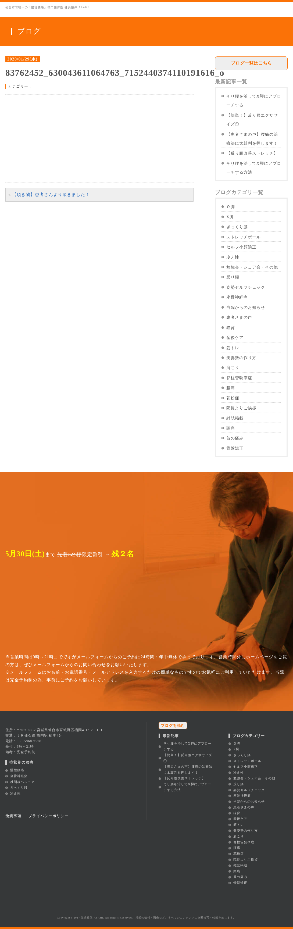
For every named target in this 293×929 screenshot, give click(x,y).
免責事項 (13, 816)
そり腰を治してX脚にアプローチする (253, 100)
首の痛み (235, 438)
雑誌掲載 (235, 418)
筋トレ (232, 347)
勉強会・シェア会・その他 (252, 267)
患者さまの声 (239, 317)
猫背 (230, 327)
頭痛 (230, 428)
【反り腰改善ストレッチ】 (252, 153)
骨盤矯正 (235, 448)
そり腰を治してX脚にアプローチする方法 (253, 167)
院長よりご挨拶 (241, 408)
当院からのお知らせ (245, 307)
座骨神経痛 (237, 297)
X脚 (230, 217)
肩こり (232, 367)
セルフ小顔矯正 (241, 247)
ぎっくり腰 (237, 226)
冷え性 (232, 257)
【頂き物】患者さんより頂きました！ (51, 194)
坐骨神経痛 (19, 776)
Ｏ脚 (230, 206)
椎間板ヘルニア (22, 782)
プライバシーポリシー (48, 816)
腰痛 (230, 387)
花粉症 (232, 398)
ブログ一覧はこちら (251, 63)
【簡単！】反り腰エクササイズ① (252, 119)
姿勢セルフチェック (245, 287)
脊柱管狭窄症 (239, 378)
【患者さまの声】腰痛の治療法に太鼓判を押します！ (252, 138)
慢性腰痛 (17, 770)
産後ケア (235, 337)
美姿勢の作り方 (241, 357)
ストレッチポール (243, 237)
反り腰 (232, 277)
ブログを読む (173, 725)
